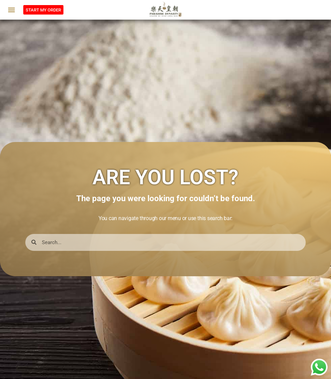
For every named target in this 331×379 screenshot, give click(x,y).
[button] (11, 10)
